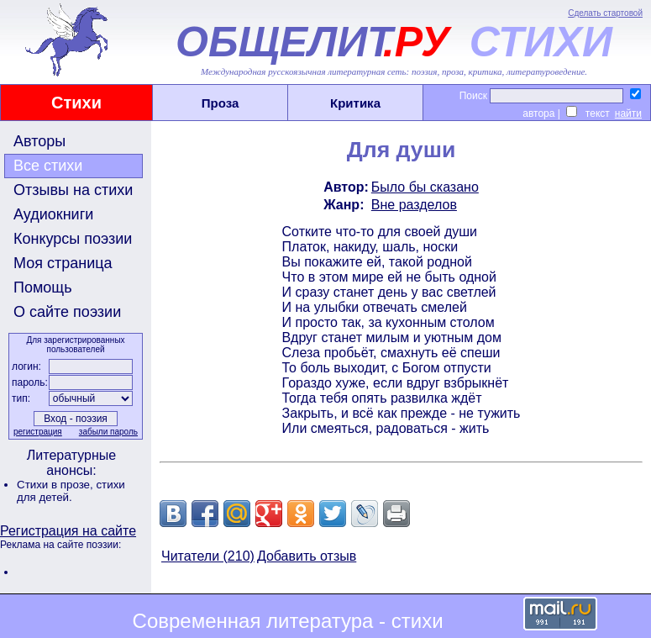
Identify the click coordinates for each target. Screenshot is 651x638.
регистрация (37, 431)
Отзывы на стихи (73, 190)
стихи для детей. (71, 491)
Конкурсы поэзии (72, 238)
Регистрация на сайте (68, 531)
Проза (220, 103)
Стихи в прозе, (56, 484)
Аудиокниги (53, 214)
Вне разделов (414, 205)
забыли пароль (108, 431)
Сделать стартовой (605, 13)
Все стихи (47, 165)
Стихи (76, 102)
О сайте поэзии (67, 311)
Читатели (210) (208, 556)
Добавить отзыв (306, 556)
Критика (355, 103)
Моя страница (63, 263)
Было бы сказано (425, 187)
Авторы (39, 141)
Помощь (42, 287)
